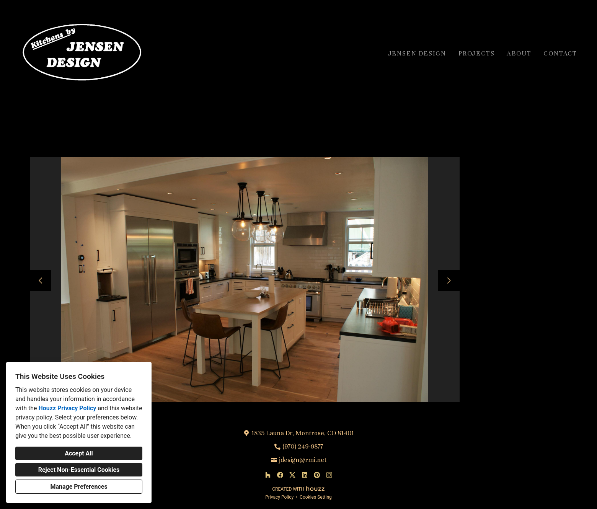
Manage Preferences (78, 486)
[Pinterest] (317, 475)
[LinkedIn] (305, 475)
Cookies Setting (316, 497)
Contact (560, 53)
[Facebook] (280, 475)
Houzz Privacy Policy (67, 408)
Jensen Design (417, 53)
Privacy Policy (279, 497)
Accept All (79, 453)
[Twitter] (292, 475)
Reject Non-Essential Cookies (79, 469)
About (519, 53)
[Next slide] (449, 280)
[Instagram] (329, 475)
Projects (476, 53)
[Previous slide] (40, 280)
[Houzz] (268, 475)
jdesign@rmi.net (302, 460)
